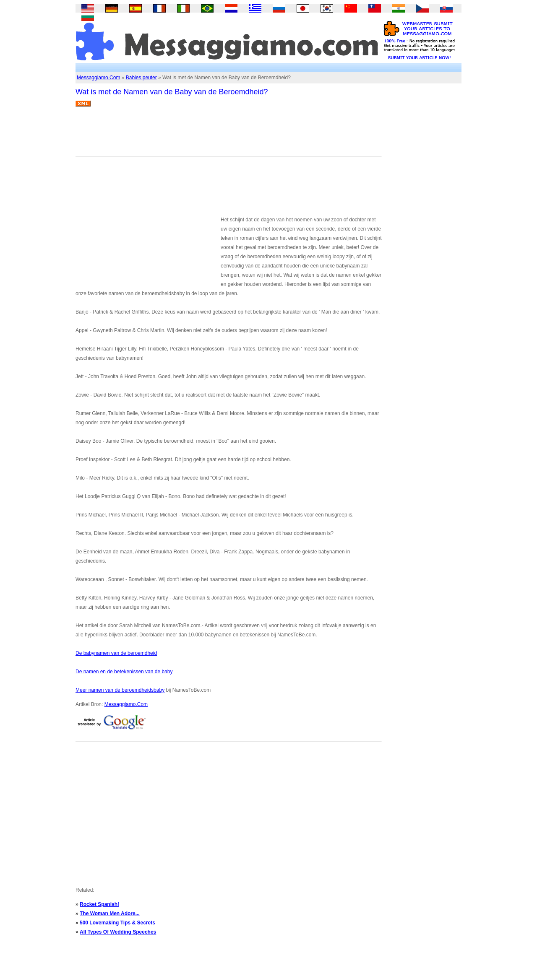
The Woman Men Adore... (110, 913)
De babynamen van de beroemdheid (116, 653)
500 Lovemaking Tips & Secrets (117, 923)
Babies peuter (141, 77)
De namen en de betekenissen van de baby (124, 672)
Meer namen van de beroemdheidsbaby (120, 690)
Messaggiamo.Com (98, 77)
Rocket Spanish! (99, 904)
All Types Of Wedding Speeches (118, 932)
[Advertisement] (228, 134)
